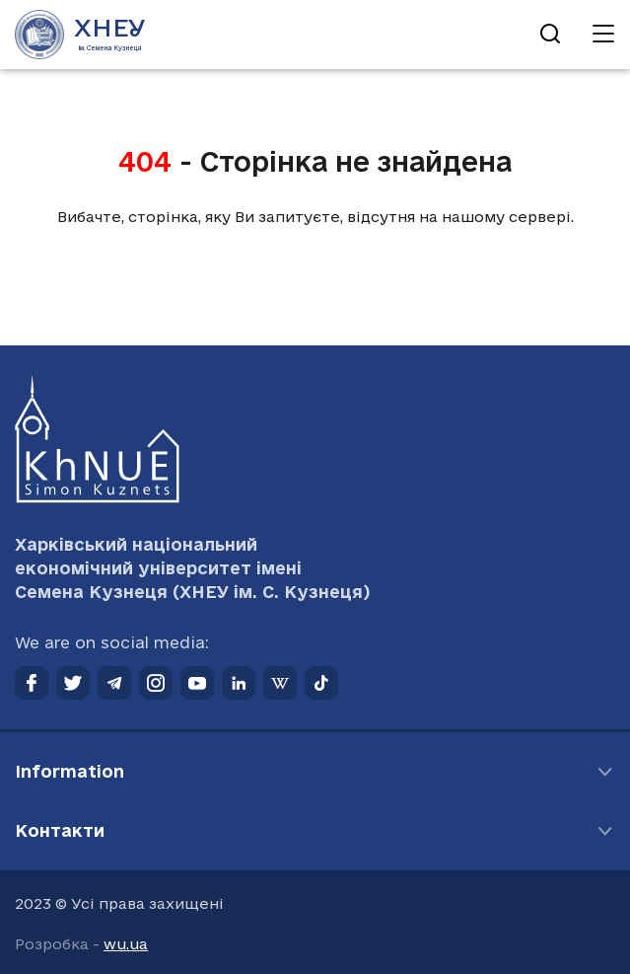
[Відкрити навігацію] (603, 34)
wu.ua (126, 944)
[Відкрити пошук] (550, 34)
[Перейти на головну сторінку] (80, 34)
